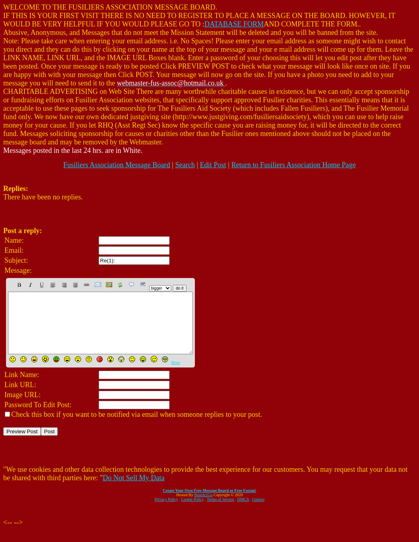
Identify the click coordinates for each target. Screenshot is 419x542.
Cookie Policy (192, 511)
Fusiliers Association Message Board (116, 165)
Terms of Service (220, 511)
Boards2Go (203, 507)
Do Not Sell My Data (133, 490)
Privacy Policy (166, 511)
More (175, 374)
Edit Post (213, 165)
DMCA (243, 511)
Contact (258, 511)
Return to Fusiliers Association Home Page (293, 165)
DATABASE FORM (234, 24)
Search (185, 165)
